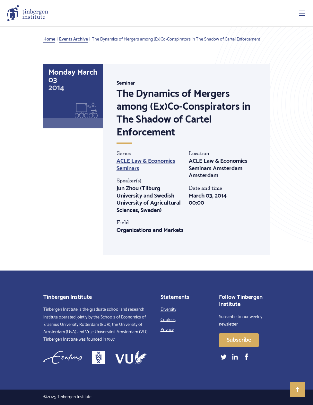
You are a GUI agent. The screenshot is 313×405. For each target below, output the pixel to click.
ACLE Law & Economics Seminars (146, 164)
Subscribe (239, 340)
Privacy (167, 330)
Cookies (168, 320)
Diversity (168, 309)
